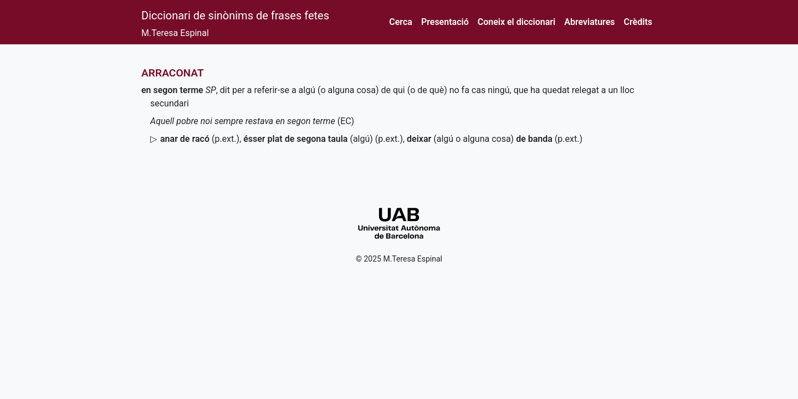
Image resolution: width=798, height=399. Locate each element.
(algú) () (323, 139)
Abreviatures (589, 22)
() (199, 139)
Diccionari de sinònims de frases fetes (235, 15)
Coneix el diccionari (517, 22)
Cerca (400, 22)
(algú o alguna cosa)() (494, 139)
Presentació (445, 22)
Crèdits (638, 22)
